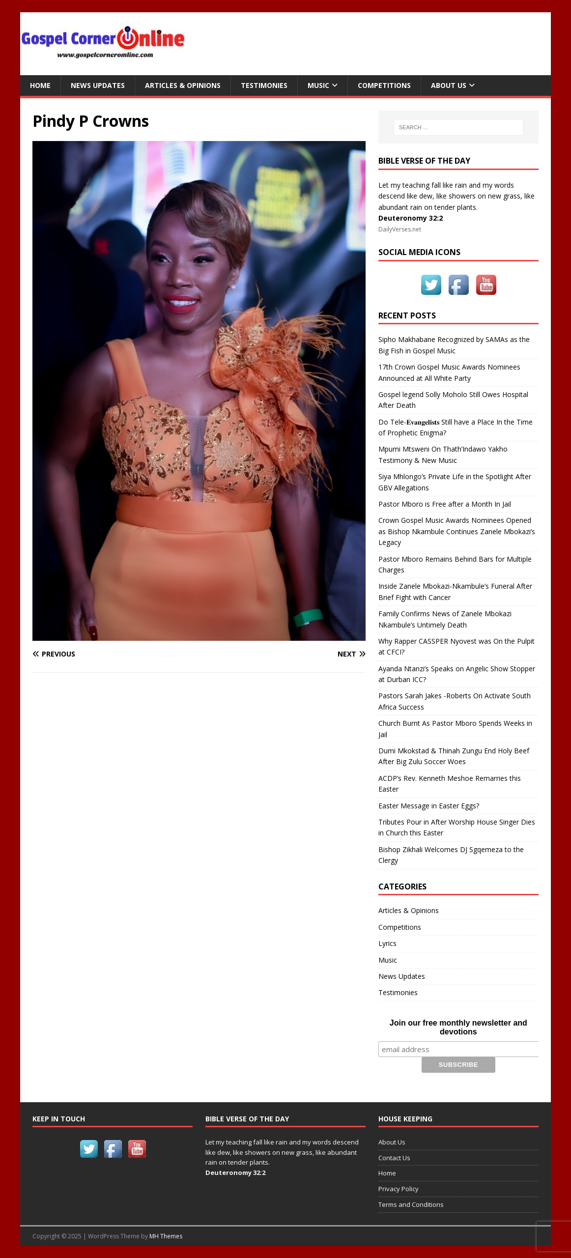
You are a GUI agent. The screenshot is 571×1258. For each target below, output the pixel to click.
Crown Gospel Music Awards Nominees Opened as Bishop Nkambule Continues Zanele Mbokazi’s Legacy (456, 531)
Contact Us (394, 1157)
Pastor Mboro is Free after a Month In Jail (444, 504)
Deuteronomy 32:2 (410, 218)
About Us (448, 85)
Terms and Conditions (411, 1204)
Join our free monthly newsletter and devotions (458, 1027)
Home (40, 85)
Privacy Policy (398, 1188)
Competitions (384, 85)
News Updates (98, 85)
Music (318, 85)
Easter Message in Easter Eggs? (428, 805)
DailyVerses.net (399, 229)
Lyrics (387, 943)
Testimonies (264, 85)
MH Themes (165, 1236)
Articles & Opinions (183, 85)
